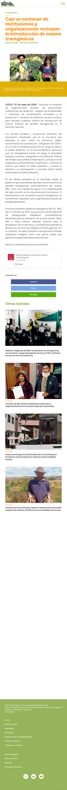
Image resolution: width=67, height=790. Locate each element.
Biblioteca (9, 732)
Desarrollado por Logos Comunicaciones (62, 784)
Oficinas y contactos (13, 767)
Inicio (7, 720)
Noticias (8, 762)
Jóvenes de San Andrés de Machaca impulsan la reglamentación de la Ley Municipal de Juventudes (29, 404)
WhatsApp (33, 295)
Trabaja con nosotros (13, 745)
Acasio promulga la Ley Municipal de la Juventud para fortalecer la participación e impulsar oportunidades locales (31, 457)
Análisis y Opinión (12, 741)
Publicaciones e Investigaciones (18, 737)
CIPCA (8, 3)
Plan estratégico (12, 754)
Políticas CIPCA (11, 758)
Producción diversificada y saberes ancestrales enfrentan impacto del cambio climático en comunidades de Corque (33, 508)
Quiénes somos (11, 724)
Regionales (9, 728)
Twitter (33, 288)
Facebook (33, 282)
